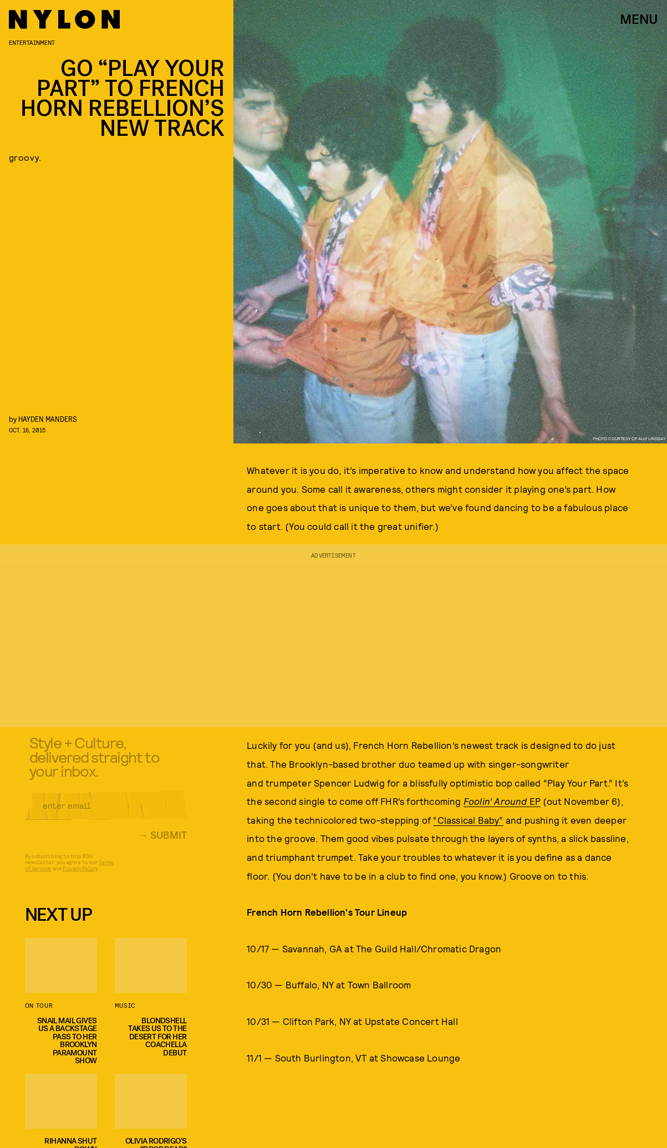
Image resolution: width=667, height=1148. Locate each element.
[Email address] (106, 812)
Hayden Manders (47, 419)
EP (535, 801)
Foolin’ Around (496, 801)
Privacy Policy (80, 875)
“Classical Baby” (468, 819)
